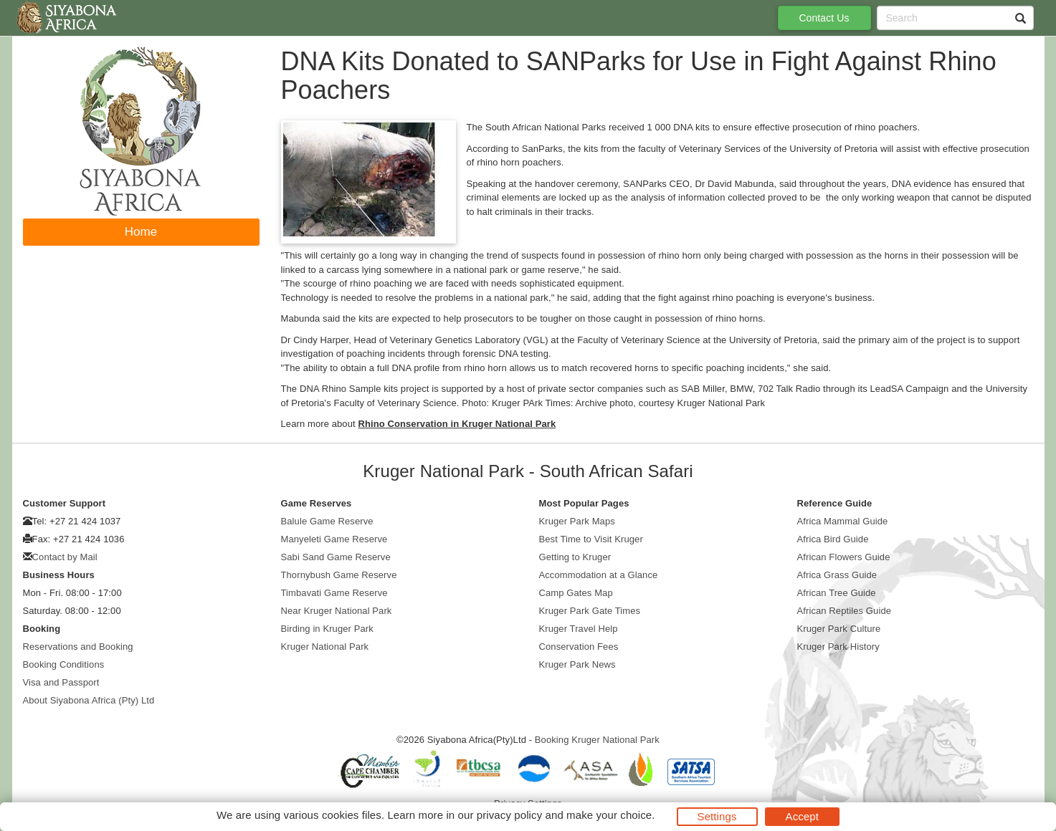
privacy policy (509, 815)
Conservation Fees (579, 646)
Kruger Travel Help (578, 628)
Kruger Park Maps (577, 521)
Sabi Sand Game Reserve (336, 557)
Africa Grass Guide (837, 575)
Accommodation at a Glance (598, 575)
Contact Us (824, 18)
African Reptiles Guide (844, 610)
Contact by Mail (64, 557)
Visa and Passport (61, 682)
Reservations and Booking (78, 646)
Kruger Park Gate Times (590, 610)
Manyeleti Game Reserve (334, 539)
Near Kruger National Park (336, 610)
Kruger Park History (838, 646)
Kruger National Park (325, 646)
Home (141, 232)
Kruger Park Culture (839, 628)
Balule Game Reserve (327, 521)
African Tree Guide (836, 592)
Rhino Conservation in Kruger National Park (457, 423)
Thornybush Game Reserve (339, 575)
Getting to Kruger (575, 557)
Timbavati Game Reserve (334, 592)
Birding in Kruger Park (327, 628)
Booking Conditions (64, 664)
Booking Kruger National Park (597, 739)
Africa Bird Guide (833, 539)
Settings (717, 816)
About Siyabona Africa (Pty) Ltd (89, 700)
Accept (802, 816)
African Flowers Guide (843, 557)
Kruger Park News (577, 664)
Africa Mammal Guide (842, 521)
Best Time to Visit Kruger (591, 539)
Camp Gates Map (576, 592)
